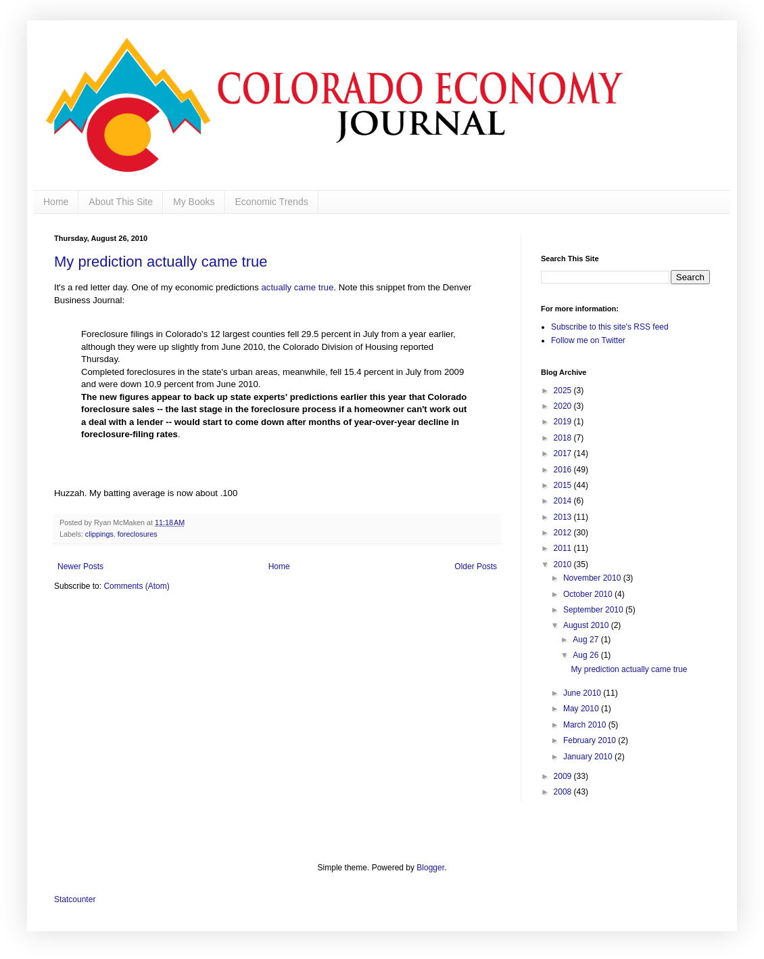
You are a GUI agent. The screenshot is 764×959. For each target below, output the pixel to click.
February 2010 (590, 740)
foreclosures (138, 534)
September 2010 (594, 610)
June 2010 (583, 693)
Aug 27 (586, 639)
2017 (564, 453)
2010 (564, 564)
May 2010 (582, 708)
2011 (564, 548)
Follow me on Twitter (588, 340)
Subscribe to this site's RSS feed (610, 327)
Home (55, 201)
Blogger (430, 867)
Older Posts (475, 566)
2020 (564, 406)
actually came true (297, 287)
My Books (193, 201)
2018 (564, 438)
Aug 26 (586, 655)
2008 (564, 792)
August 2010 (587, 625)
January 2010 (589, 756)
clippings (99, 534)
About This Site (121, 201)
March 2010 (585, 725)
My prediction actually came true (160, 261)
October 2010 (589, 594)
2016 (564, 469)
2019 (564, 421)
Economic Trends (271, 201)
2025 (564, 390)
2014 (564, 501)
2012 (564, 532)
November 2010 (593, 578)
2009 (564, 776)
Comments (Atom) (136, 586)
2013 (564, 517)
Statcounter (74, 899)
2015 (564, 485)
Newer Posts (80, 566)
